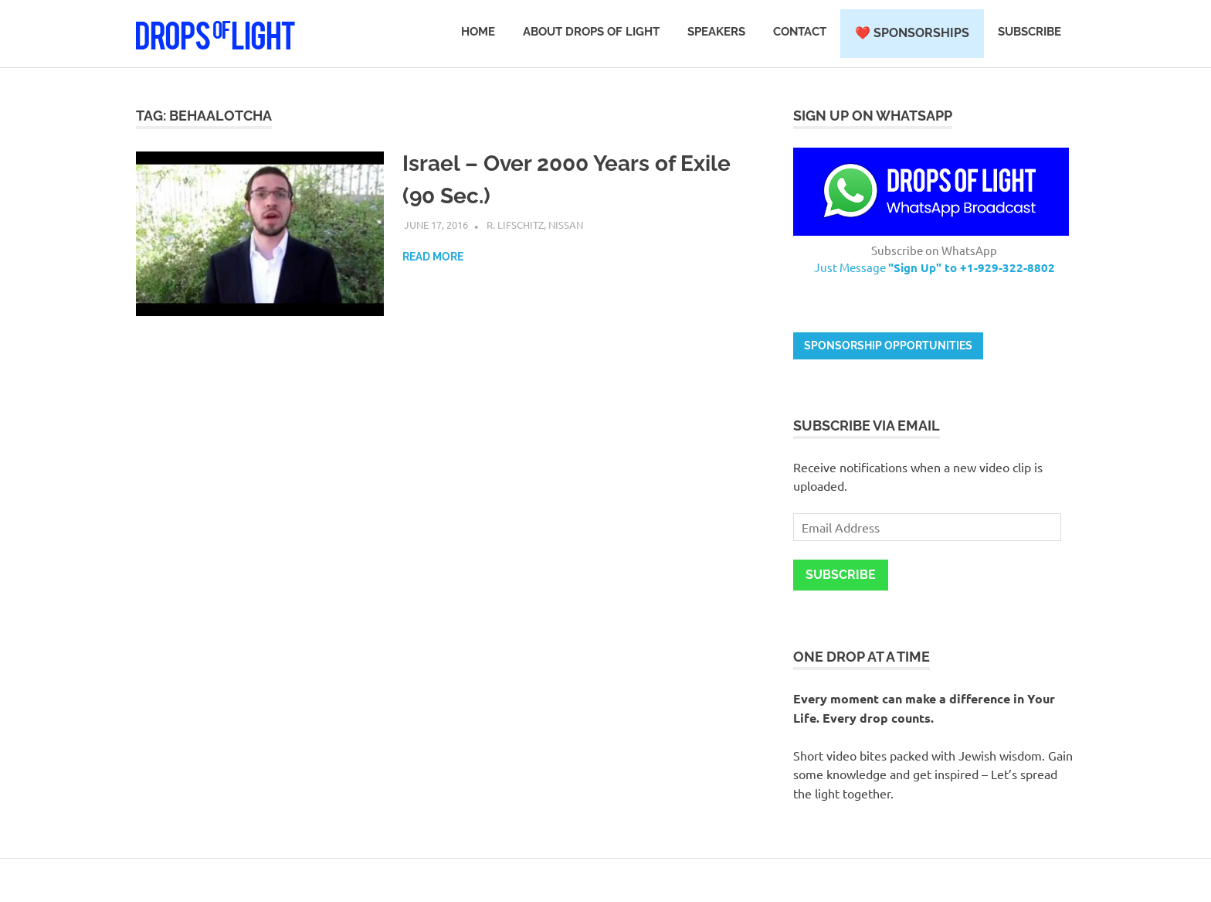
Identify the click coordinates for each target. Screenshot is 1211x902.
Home (478, 32)
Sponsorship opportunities (888, 345)
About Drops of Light (591, 32)
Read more (432, 256)
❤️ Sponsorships (912, 33)
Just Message (934, 267)
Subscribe (1029, 32)
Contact (799, 32)
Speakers (716, 32)
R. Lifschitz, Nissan (535, 224)
